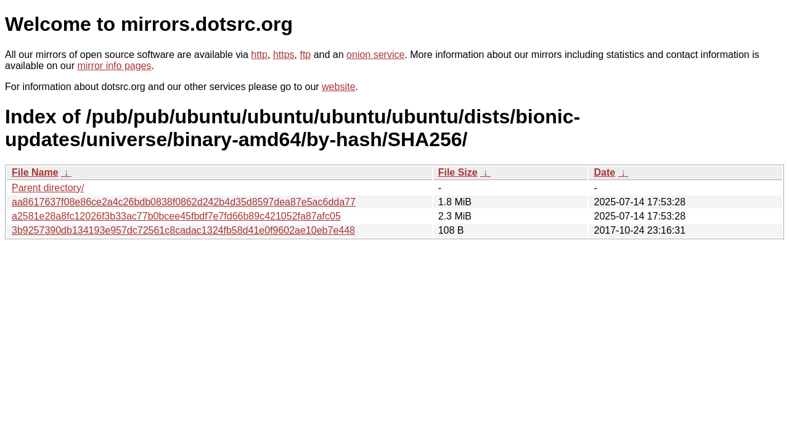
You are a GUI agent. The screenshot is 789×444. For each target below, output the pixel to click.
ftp (305, 54)
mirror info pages (114, 65)
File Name (35, 172)
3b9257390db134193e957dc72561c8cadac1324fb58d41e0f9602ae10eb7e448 (183, 230)
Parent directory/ (48, 188)
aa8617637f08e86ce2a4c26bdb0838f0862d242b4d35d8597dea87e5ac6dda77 (184, 202)
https (284, 54)
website (338, 86)
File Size (458, 172)
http (259, 54)
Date (604, 172)
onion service (375, 54)
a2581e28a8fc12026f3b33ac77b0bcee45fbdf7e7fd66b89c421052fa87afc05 (176, 216)
